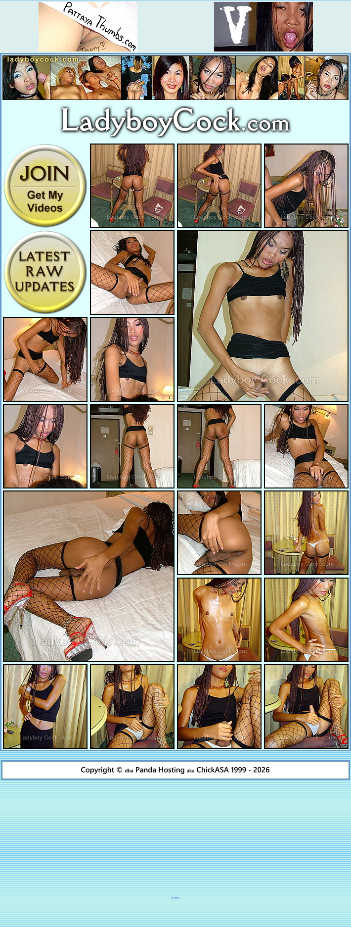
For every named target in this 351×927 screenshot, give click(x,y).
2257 (175, 898)
